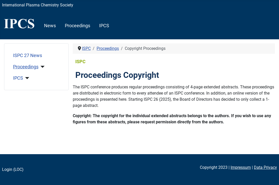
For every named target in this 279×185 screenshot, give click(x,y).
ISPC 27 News (27, 55)
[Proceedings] (41, 67)
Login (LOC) (13, 169)
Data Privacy (265, 167)
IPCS (104, 25)
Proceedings (77, 25)
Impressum (241, 167)
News (50, 25)
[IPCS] (26, 78)
